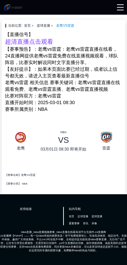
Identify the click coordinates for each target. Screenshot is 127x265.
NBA (24, 183)
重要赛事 (74, 223)
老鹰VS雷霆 (65, 25)
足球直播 (83, 216)
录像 (94, 223)
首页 (27, 25)
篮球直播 (43, 25)
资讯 (85, 223)
